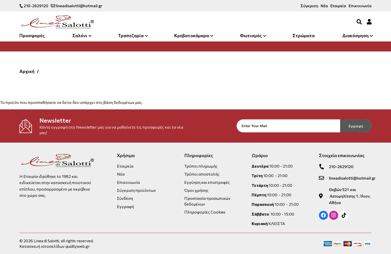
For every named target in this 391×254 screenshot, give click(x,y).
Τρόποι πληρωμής (200, 166)
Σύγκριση (309, 5)
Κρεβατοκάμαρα (191, 35)
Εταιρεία (338, 5)
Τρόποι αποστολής (201, 174)
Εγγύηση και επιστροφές (207, 182)
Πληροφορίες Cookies (204, 212)
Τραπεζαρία (131, 35)
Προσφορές (32, 35)
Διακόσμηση (355, 35)
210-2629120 (33, 5)
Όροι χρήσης (196, 190)
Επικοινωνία (360, 5)
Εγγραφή (356, 126)
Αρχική (26, 71)
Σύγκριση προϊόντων (136, 190)
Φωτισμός (251, 35)
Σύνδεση (125, 198)
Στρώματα (304, 35)
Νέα (324, 5)
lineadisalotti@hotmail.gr (76, 5)
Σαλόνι (79, 35)
